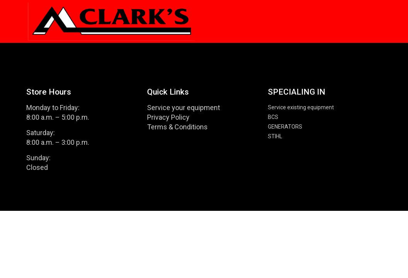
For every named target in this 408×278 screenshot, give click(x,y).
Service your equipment (183, 107)
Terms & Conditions (177, 127)
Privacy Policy (168, 117)
